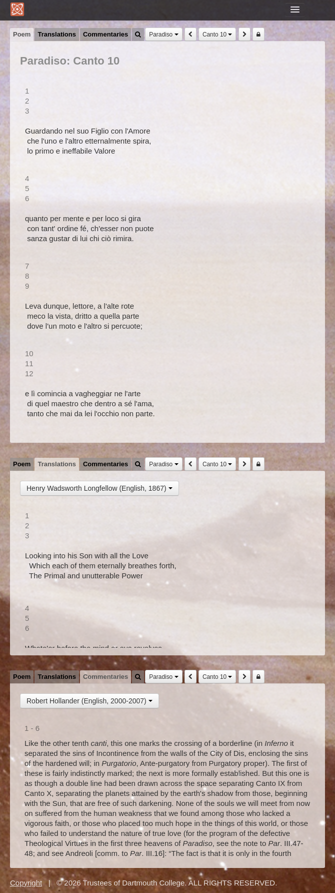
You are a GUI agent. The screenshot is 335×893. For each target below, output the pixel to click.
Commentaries (105, 34)
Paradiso (163, 34)
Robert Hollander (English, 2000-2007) (89, 701)
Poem (21, 34)
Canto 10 (217, 34)
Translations (57, 34)
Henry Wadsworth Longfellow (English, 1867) (99, 488)
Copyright (26, 882)
